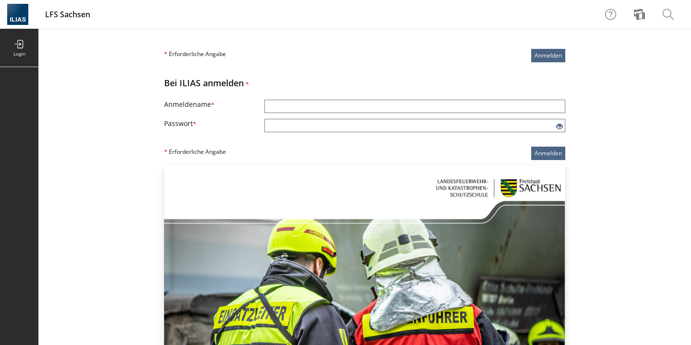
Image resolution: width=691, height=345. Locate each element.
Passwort (180, 123)
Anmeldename (189, 104)
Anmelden (548, 55)
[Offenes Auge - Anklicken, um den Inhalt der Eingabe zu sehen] (559, 126)
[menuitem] (640, 14)
